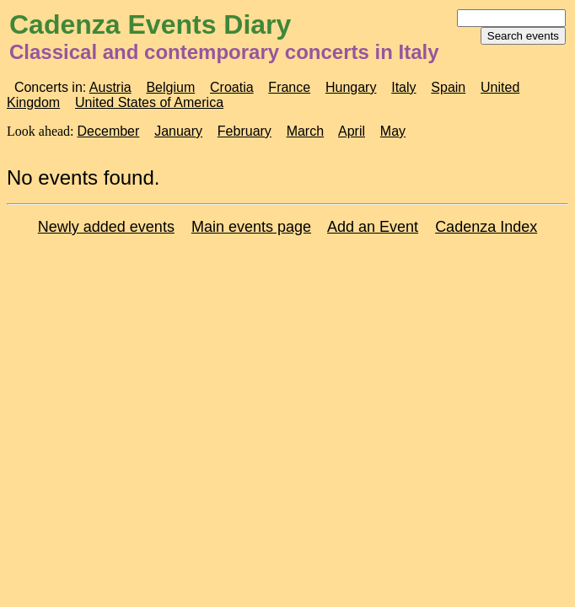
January (178, 131)
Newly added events (106, 226)
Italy (403, 87)
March (305, 131)
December (109, 131)
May (393, 131)
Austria (110, 87)
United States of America (149, 102)
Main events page (251, 226)
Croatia (232, 87)
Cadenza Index (486, 226)
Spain (448, 87)
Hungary (350, 87)
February (244, 131)
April (351, 131)
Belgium (170, 87)
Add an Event (372, 226)
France (289, 87)
